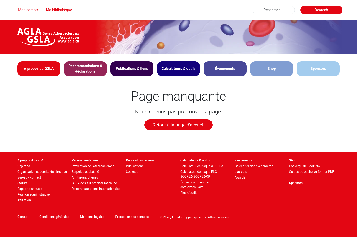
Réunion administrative (33, 194)
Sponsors (318, 68)
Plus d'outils (188, 192)
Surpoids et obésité (85, 172)
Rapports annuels (29, 189)
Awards (240, 177)
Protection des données (132, 217)
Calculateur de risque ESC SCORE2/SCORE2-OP (198, 174)
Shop (272, 68)
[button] (38, 68)
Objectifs (23, 166)
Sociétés (132, 172)
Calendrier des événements (254, 166)
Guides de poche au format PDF (311, 172)
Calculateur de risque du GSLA (201, 166)
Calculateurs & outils (195, 160)
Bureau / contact (29, 177)
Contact (22, 217)
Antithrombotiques (85, 177)
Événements (243, 160)
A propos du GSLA (30, 160)
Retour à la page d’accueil (178, 125)
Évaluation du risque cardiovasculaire (194, 184)
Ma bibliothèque (59, 10)
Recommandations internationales (96, 189)
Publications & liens (140, 160)
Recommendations (85, 160)
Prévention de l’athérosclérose (93, 166)
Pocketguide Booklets (304, 166)
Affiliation (24, 200)
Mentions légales (92, 217)
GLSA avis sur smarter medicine (94, 183)
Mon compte (28, 10)
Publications (134, 166)
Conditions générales (54, 217)
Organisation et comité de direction (42, 172)
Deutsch (321, 10)
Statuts (22, 183)
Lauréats (241, 172)
